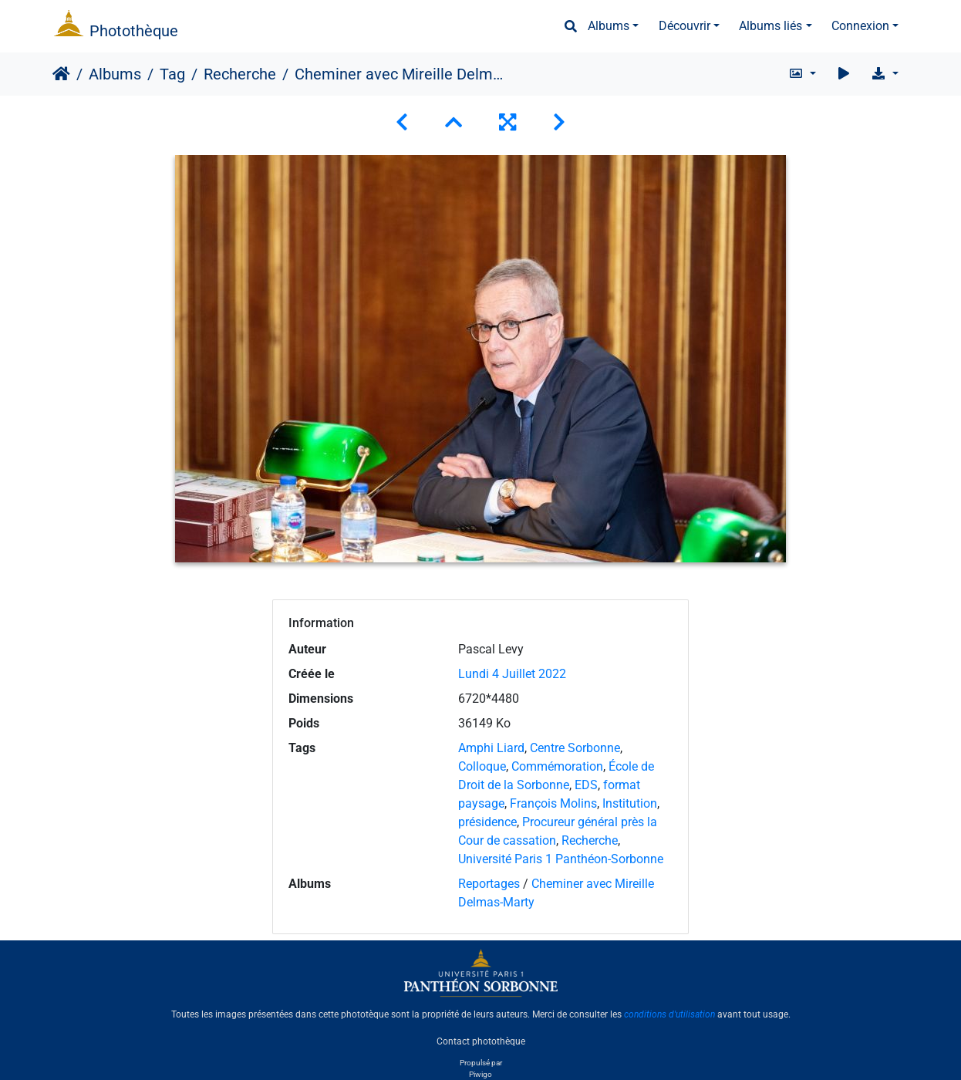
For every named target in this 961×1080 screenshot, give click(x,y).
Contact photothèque (481, 1040)
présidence (487, 822)
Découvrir (684, 26)
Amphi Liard (491, 748)
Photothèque (133, 31)
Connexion (860, 26)
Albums (608, 26)
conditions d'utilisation (669, 1014)
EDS (586, 785)
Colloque (482, 766)
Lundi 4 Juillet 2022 (512, 674)
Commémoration (557, 766)
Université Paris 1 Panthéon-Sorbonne (560, 859)
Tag (172, 74)
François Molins (553, 803)
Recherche (240, 74)
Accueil (61, 74)
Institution (629, 803)
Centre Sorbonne (575, 748)
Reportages (489, 883)
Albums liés (770, 26)
